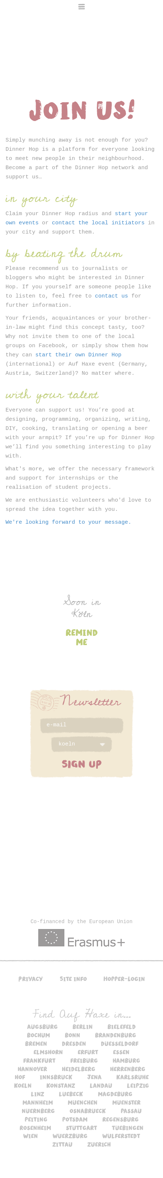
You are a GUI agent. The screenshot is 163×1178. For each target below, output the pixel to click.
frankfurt (39, 1060)
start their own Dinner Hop (78, 355)
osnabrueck (88, 1111)
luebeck (71, 1094)
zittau (62, 1144)
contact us (111, 296)
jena (94, 1077)
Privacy (30, 979)
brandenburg (115, 1035)
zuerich (99, 1144)
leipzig (138, 1085)
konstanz (60, 1085)
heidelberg (78, 1069)
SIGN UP (81, 763)
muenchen (83, 1102)
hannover (32, 1069)
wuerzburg (70, 1136)
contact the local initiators (98, 223)
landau (101, 1085)
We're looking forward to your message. (68, 522)
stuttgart (81, 1128)
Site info (73, 979)
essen (121, 1052)
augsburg (42, 1026)
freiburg (84, 1060)
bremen (36, 1043)
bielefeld (121, 1026)
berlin (82, 1026)
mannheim (37, 1102)
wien (30, 1136)
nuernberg (38, 1111)
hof (20, 1077)
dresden (74, 1043)
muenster (126, 1102)
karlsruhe (132, 1077)
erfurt (88, 1052)
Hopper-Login (124, 979)
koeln (23, 1085)
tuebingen (127, 1128)
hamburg (126, 1060)
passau (131, 1111)
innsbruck (56, 1077)
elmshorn (48, 1052)
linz (37, 1094)
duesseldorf (119, 1043)
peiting (36, 1119)
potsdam (75, 1119)
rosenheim (35, 1128)
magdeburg (115, 1094)
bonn (72, 1035)
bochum (38, 1035)
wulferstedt (121, 1136)
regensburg (120, 1119)
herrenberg (127, 1069)
